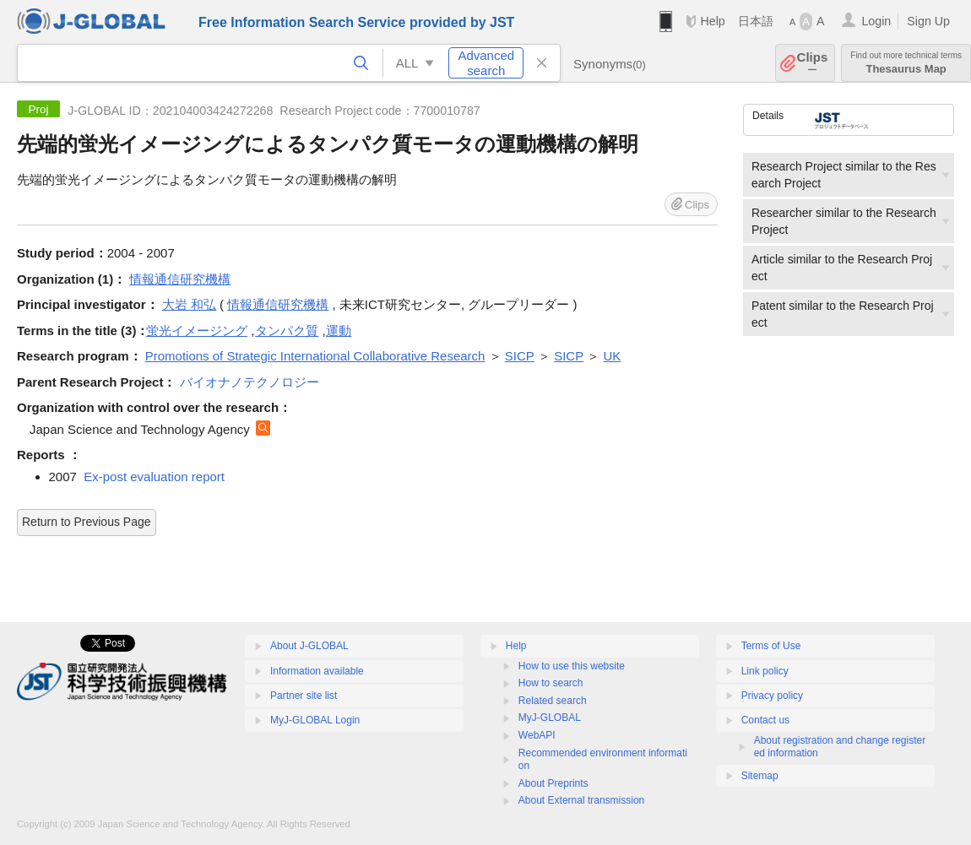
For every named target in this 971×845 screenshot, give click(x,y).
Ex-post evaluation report (154, 476)
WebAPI (537, 735)
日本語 (755, 21)
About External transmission (581, 800)
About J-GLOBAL (309, 646)
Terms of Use (771, 646)
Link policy (765, 671)
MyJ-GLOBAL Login (315, 720)
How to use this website (571, 666)
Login (876, 21)
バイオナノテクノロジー (249, 382)
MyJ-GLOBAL (549, 717)
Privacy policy (772, 695)
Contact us (765, 720)
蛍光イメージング (196, 330)
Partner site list (303, 695)
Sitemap (759, 776)
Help (712, 21)
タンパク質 (286, 330)
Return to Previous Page (86, 521)
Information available (317, 671)
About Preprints (553, 783)
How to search (550, 683)
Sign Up (928, 21)
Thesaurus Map (906, 63)
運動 (338, 330)
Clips (812, 63)
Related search (552, 701)
